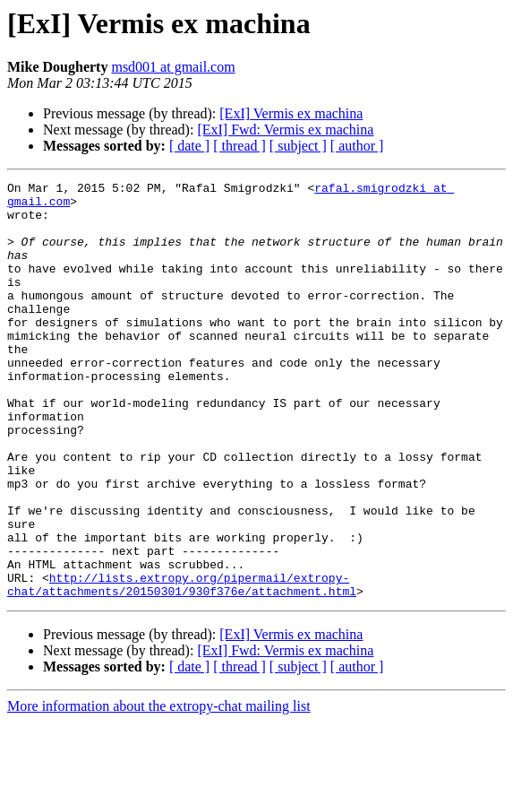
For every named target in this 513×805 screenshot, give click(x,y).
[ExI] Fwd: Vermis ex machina (285, 129)
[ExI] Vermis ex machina (291, 113)
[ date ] (189, 145)
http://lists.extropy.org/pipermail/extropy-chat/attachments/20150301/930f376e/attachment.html (181, 666)
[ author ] (357, 145)
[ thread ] (239, 145)
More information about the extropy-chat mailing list (159, 789)
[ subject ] (298, 145)
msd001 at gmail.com (173, 66)
